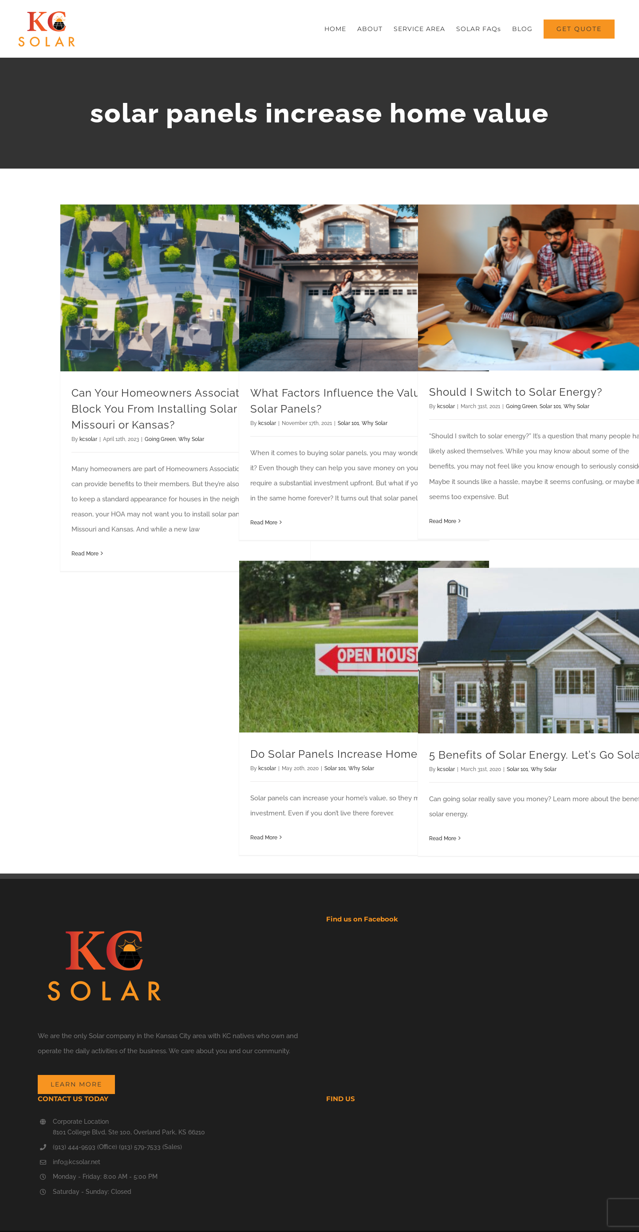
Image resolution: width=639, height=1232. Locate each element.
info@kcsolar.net (76, 1161)
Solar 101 (348, 423)
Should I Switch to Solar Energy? (515, 392)
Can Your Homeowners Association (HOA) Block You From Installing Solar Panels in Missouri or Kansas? (180, 408)
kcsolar (88, 439)
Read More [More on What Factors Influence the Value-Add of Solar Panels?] (263, 523)
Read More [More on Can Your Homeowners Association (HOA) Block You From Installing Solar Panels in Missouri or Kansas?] (85, 554)
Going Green (160, 439)
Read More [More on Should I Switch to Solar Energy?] (442, 521)
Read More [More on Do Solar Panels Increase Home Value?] (263, 837)
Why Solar (191, 439)
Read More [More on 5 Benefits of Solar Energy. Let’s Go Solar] (442, 838)
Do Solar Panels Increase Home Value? (353, 754)
